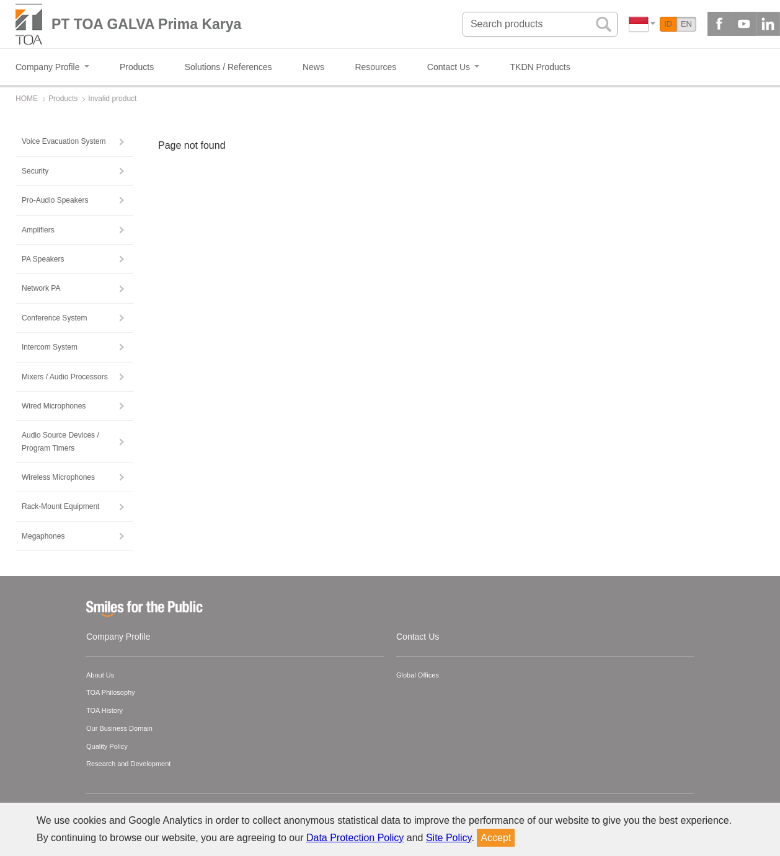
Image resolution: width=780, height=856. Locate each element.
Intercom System (50, 347)
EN (686, 24)
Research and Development (128, 763)
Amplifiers (38, 230)
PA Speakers (43, 259)
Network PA (41, 288)
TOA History (104, 710)
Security (35, 171)
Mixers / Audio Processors (65, 377)
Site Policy (449, 837)
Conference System (54, 318)
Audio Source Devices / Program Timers (60, 441)
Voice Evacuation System (63, 141)
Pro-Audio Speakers (55, 200)
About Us (100, 675)
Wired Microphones (54, 406)
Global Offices (417, 675)
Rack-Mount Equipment (60, 506)
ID (668, 24)
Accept (496, 837)
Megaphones (43, 536)
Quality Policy (107, 746)
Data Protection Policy (355, 837)
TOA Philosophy (110, 692)
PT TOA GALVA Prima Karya (146, 24)
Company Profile (118, 637)
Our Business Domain (119, 728)
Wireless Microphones (58, 477)
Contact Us (417, 637)
